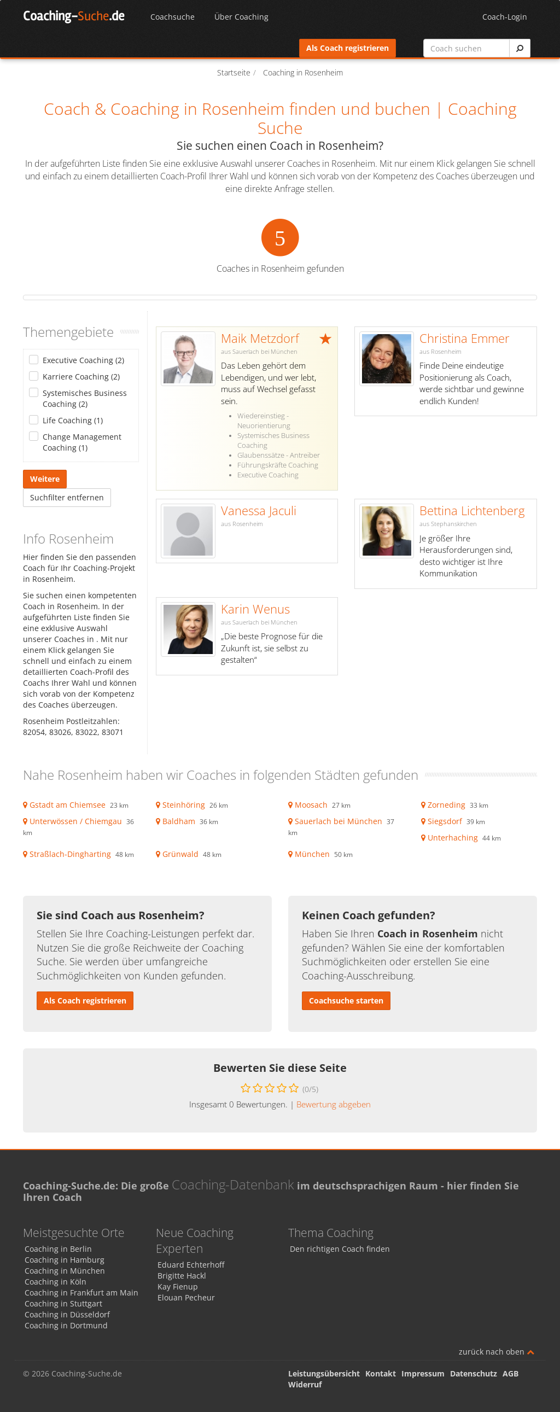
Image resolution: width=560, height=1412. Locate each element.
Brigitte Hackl (182, 1275)
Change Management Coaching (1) (82, 442)
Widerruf (305, 1384)
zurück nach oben (496, 1351)
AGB (510, 1373)
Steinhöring (183, 805)
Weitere (45, 479)
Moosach (311, 805)
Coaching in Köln (55, 1281)
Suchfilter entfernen (67, 497)
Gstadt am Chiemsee (68, 805)
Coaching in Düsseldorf (67, 1314)
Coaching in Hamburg (64, 1260)
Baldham (178, 821)
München (312, 854)
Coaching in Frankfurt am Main (81, 1292)
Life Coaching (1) (73, 420)
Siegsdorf (445, 821)
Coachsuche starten (346, 1000)
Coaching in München (65, 1270)
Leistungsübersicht (324, 1373)
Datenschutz (473, 1373)
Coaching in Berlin (58, 1249)
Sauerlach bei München (338, 821)
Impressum (423, 1373)
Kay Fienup (178, 1286)
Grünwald (180, 854)
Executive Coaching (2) (83, 360)
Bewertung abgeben (333, 1104)
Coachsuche (172, 16)
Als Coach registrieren (347, 48)
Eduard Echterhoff (191, 1264)
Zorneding (446, 805)
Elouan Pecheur (186, 1297)
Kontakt (380, 1373)
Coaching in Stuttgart (63, 1303)
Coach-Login (504, 16)
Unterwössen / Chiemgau (76, 821)
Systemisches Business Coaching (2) (85, 398)
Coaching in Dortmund (66, 1325)
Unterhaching (453, 837)
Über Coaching (241, 16)
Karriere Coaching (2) (81, 376)
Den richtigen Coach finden (340, 1249)
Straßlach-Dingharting (70, 854)
